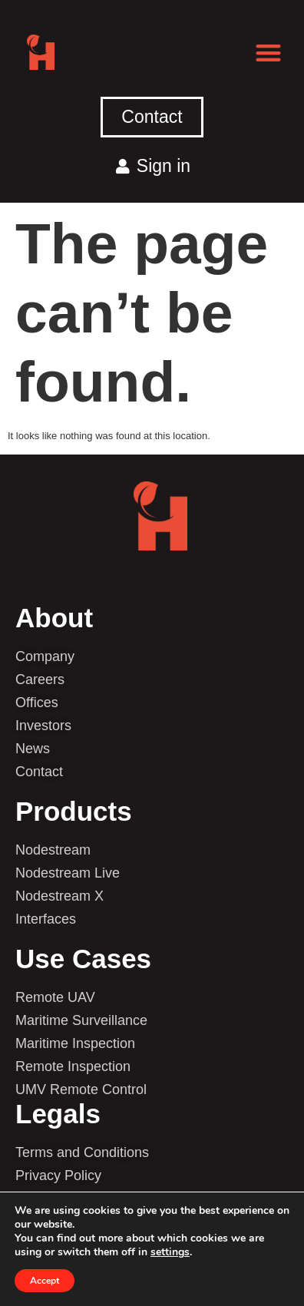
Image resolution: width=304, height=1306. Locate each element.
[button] (269, 52)
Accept (44, 1281)
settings (170, 1252)
